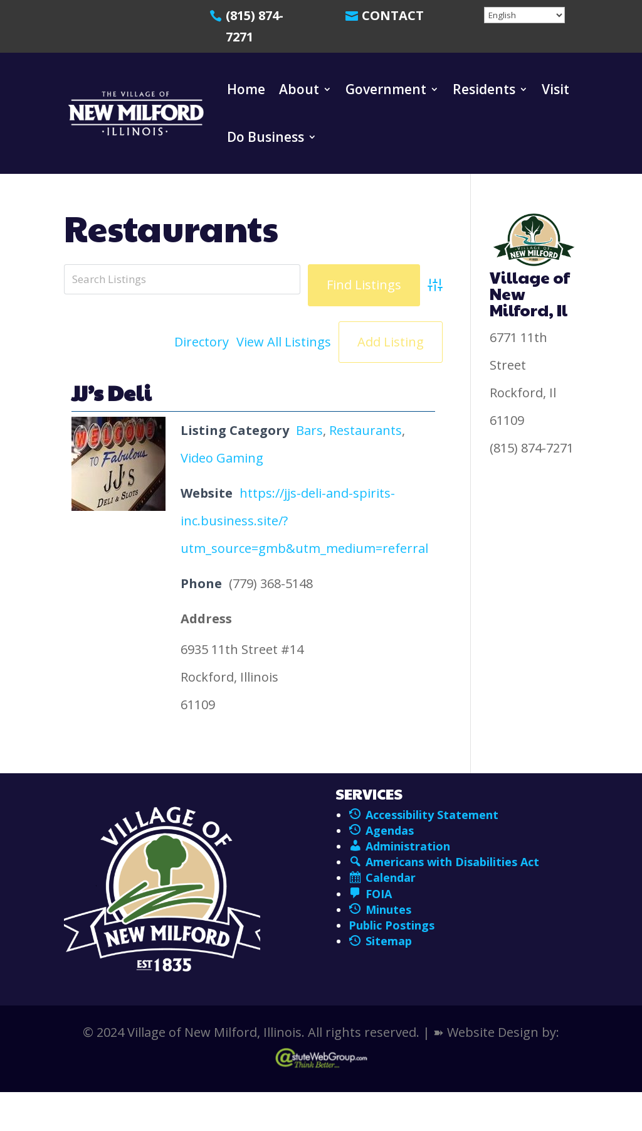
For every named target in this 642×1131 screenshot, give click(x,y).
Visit (555, 89)
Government (385, 89)
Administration (399, 846)
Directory (201, 341)
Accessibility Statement (432, 814)
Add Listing (390, 341)
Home (246, 89)
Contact (393, 15)
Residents (484, 89)
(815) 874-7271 (254, 26)
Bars (309, 430)
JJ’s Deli (111, 392)
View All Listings (283, 341)
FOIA (370, 893)
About (299, 89)
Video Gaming (222, 457)
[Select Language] (524, 15)
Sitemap (380, 940)
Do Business (265, 137)
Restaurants (365, 430)
